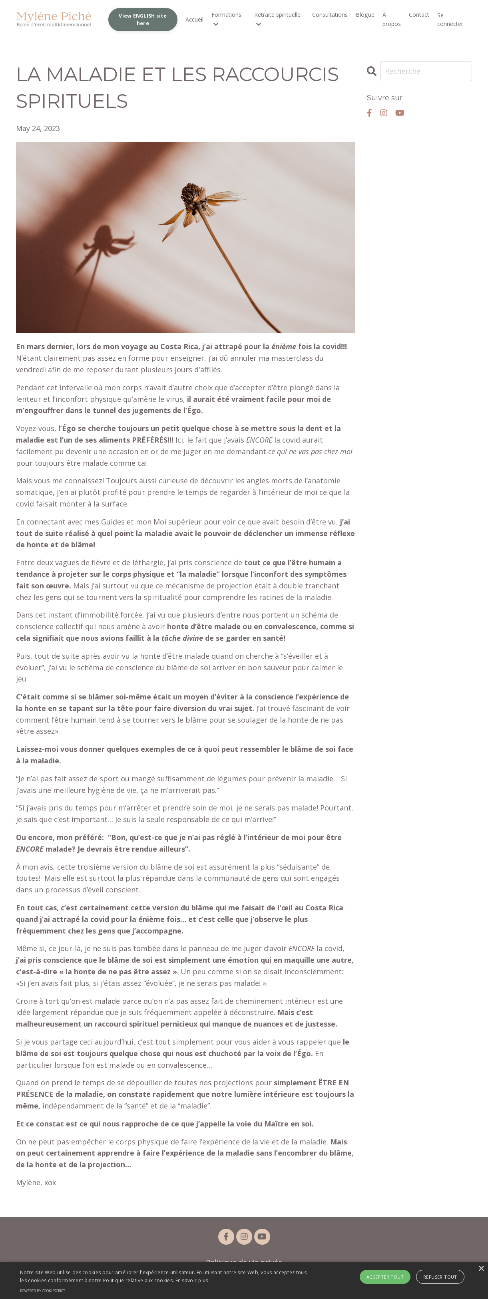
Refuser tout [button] (440, 1277)
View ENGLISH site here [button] (143, 19)
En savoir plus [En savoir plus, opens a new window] (191, 1280)
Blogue (365, 15)
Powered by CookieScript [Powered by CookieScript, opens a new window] (42, 1290)
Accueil (195, 19)
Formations (227, 19)
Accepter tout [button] (385, 1277)
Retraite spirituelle (278, 19)
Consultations (330, 15)
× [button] (481, 1269)
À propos (391, 19)
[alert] (244, 1280)
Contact (419, 15)
